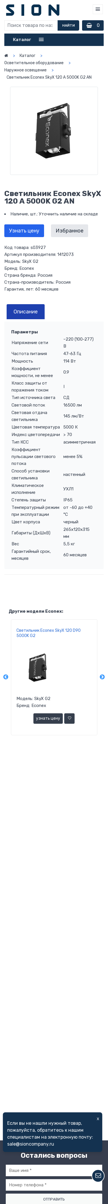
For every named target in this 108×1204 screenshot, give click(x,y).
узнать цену (48, 718)
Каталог (27, 55)
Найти (68, 25)
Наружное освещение (25, 70)
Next (102, 677)
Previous (6, 677)
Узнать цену (24, 231)
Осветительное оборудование (34, 62)
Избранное (70, 231)
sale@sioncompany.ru (30, 1144)
